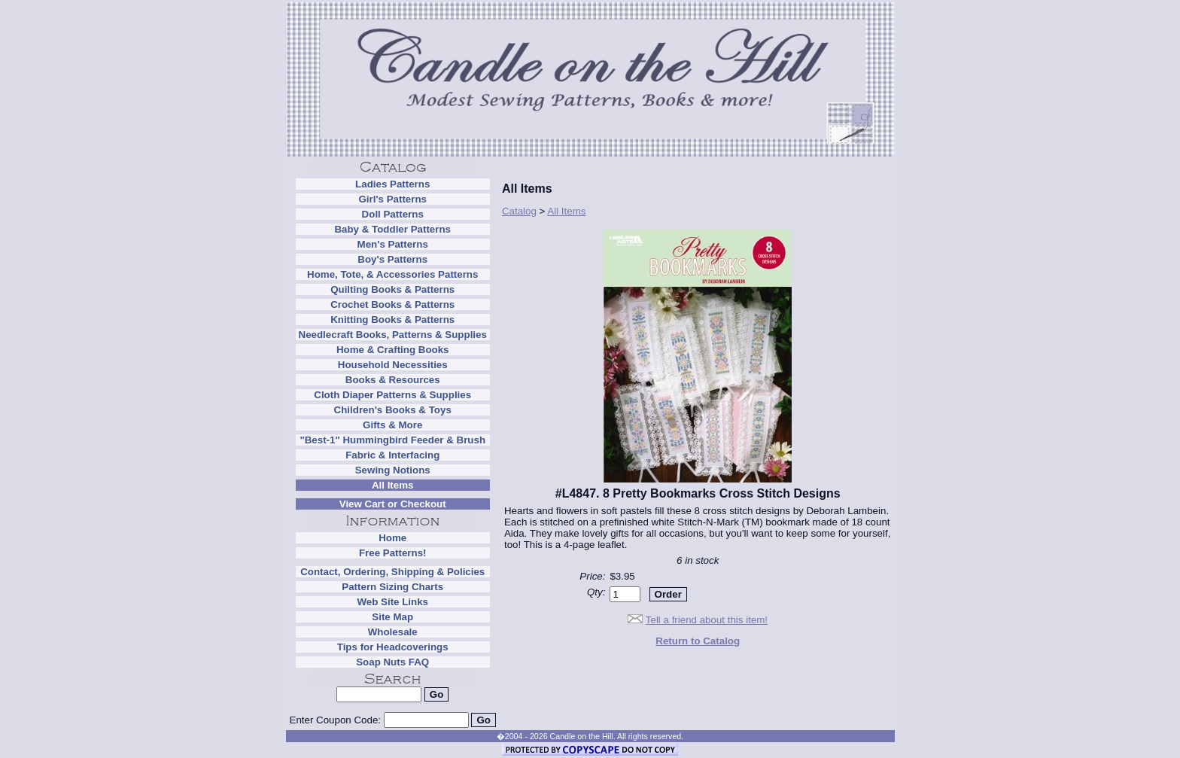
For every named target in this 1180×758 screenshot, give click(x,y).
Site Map (392, 617)
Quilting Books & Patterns (392, 289)
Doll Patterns (393, 214)
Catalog (519, 211)
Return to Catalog (697, 641)
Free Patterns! (393, 553)
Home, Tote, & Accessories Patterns (392, 274)
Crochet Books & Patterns (392, 304)
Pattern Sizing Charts (392, 586)
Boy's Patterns (392, 259)
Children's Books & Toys (393, 410)
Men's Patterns (392, 244)
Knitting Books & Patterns (392, 319)
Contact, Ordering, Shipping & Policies (392, 571)
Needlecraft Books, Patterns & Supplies (393, 334)
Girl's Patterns (392, 199)
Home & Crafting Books (392, 349)
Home (392, 537)
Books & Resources (392, 379)
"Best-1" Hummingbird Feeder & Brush (392, 440)
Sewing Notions (392, 470)
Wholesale (393, 632)
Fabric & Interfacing (392, 455)
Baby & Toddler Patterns (392, 229)
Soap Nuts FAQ (392, 662)
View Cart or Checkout (392, 504)
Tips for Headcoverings (393, 647)
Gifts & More (392, 425)
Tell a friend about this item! (707, 620)
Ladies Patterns (392, 184)
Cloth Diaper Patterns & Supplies (392, 394)
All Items (393, 485)
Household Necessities (393, 364)
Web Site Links (392, 601)
